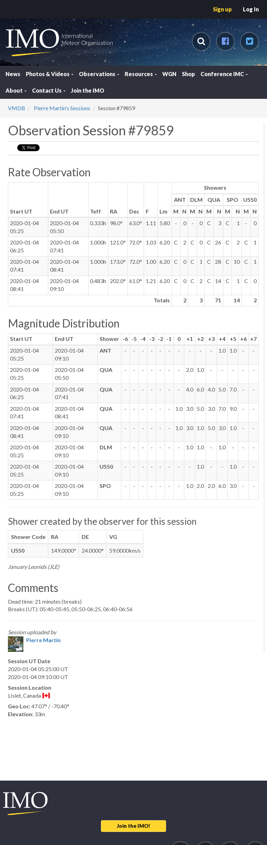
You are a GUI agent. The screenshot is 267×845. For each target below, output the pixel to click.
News (13, 74)
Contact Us (48, 90)
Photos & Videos (49, 74)
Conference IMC (224, 74)
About (16, 90)
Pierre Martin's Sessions (61, 108)
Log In (251, 9)
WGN (169, 74)
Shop (188, 74)
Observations (99, 74)
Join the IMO (87, 90)
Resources (141, 74)
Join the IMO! (133, 826)
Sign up (222, 9)
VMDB (16, 108)
